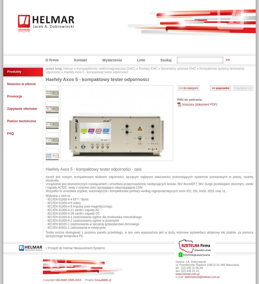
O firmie (52, 60)
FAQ (10, 133)
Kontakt (80, 60)
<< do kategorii (188, 88)
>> (228, 60)
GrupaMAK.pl (102, 279)
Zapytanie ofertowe (22, 109)
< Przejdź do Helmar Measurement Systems (75, 248)
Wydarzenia (112, 60)
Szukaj (165, 60)
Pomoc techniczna (21, 121)
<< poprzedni (220, 88)
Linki (141, 60)
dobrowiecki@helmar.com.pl (202, 276)
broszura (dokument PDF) (199, 104)
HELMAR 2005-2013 (68, 279)
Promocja (14, 96)
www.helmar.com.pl (188, 273)
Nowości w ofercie (21, 84)
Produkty (14, 71)
